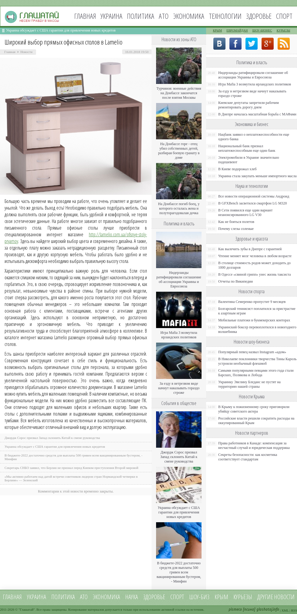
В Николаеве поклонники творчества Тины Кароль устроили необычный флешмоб (257, 361)
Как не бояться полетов (236, 222)
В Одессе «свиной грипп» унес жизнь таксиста (254, 274)
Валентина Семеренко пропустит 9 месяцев (252, 302)
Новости (26, 52)
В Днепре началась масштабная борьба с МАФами (257, 114)
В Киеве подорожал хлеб (237, 169)
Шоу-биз (199, 597)
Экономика (188, 16)
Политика (140, 16)
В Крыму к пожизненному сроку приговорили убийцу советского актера (253, 409)
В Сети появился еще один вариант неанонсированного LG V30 (245, 212)
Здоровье (259, 16)
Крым (217, 30)
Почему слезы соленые (236, 229)
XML (285, 610)
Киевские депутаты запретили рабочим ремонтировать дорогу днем (248, 105)
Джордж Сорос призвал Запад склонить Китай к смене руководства (52, 438)
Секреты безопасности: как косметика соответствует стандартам (247, 457)
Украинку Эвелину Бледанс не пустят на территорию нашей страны (249, 384)
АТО (164, 16)
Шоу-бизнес (262, 30)
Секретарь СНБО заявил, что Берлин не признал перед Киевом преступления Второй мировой (71, 468)
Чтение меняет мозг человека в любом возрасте (255, 256)
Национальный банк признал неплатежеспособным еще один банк (246, 148)
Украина (111, 16)
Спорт (284, 16)
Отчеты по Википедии (235, 281)
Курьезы (283, 30)
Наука (131, 597)
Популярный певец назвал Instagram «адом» (252, 352)
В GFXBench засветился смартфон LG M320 (252, 203)
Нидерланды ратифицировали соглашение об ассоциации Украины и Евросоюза (178, 279)
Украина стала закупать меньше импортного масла (257, 176)
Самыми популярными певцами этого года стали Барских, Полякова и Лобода (256, 372)
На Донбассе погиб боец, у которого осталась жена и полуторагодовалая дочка (178, 208)
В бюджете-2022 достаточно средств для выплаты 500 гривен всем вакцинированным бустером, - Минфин (179, 572)
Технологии (225, 16)
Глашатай (27, 609)
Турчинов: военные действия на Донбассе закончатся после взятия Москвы (178, 93)
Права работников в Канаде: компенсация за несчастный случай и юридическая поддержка (254, 445)
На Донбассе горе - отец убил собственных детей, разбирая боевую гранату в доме (179, 151)
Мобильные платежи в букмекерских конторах (254, 320)
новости (284, 597)
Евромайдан (237, 30)
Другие (265, 597)
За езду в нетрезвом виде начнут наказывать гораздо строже (178, 388)
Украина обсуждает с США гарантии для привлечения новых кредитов (61, 30)
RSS (294, 610)
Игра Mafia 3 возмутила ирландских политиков (178, 334)
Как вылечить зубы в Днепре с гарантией (250, 249)
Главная (85, 16)
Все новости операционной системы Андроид (253, 196)
